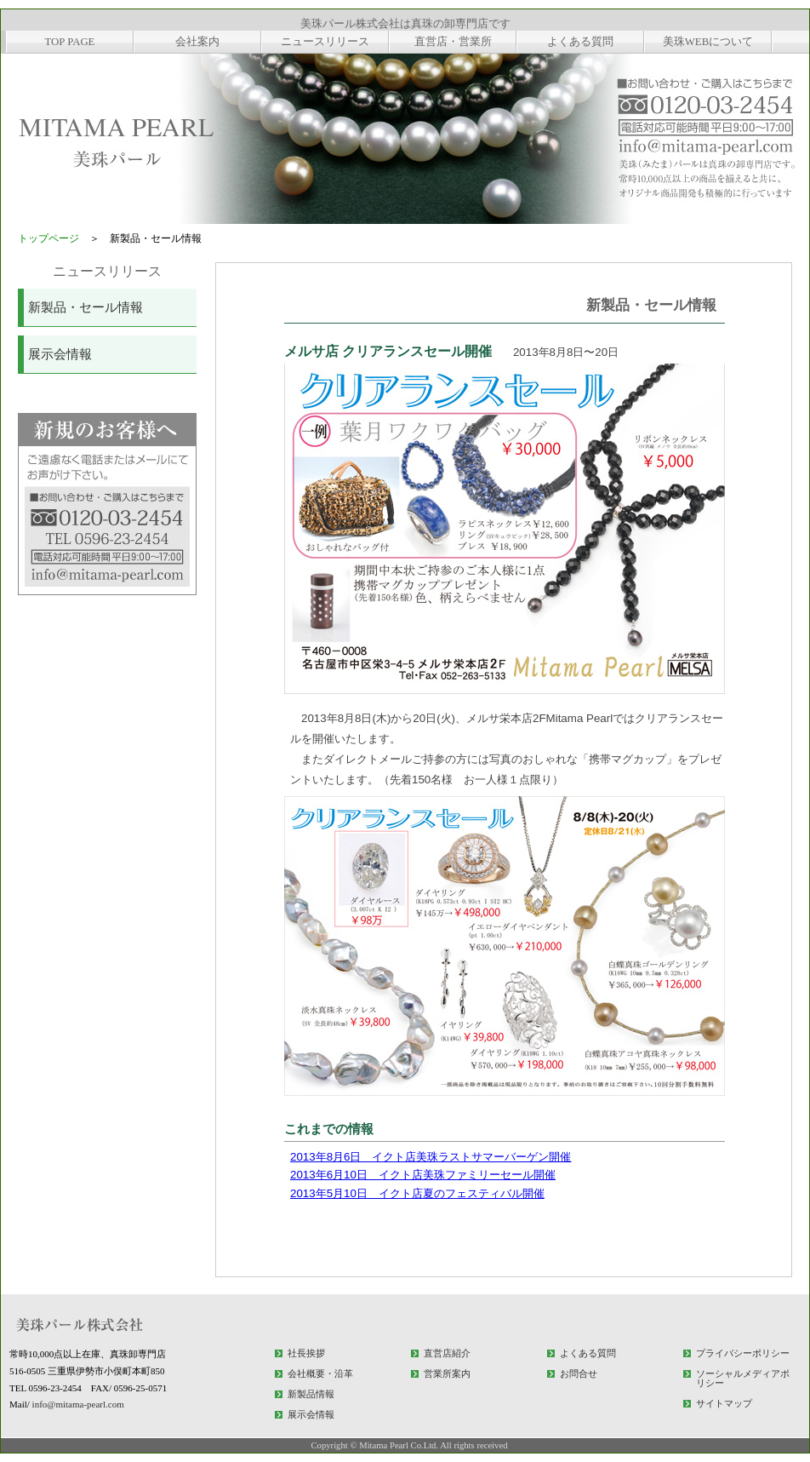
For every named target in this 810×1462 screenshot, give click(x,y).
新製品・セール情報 (85, 307)
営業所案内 (447, 1373)
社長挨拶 (306, 1353)
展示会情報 (60, 354)
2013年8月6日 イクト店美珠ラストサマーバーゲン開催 (430, 1156)
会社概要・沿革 (320, 1373)
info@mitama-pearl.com (78, 1404)
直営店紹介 (447, 1353)
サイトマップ (724, 1403)
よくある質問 (588, 1353)
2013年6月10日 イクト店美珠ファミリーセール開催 (423, 1174)
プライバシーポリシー (743, 1353)
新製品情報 (311, 1394)
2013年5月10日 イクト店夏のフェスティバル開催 (417, 1193)
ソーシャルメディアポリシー (743, 1378)
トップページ (48, 238)
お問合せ (578, 1373)
